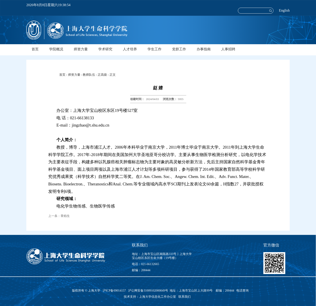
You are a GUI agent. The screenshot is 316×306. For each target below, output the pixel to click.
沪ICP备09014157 (115, 290)
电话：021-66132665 (145, 264)
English (284, 10)
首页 (35, 49)
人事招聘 (228, 49)
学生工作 (154, 49)
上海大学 (94, 290)
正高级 (102, 74)
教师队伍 (89, 74)
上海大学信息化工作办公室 (158, 296)
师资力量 (81, 49)
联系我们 (185, 296)
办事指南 (204, 49)
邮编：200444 (141, 270)
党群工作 (179, 49)
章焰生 (65, 216)
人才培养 (130, 49)
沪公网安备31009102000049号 (148, 290)
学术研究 (105, 49)
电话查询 (242, 290)
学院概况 (56, 49)
